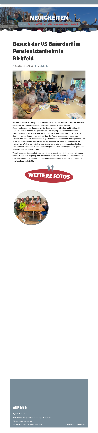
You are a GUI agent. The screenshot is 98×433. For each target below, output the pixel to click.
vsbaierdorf (44, 66)
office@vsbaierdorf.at (23, 421)
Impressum (81, 424)
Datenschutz (70, 424)
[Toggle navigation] (84, 2)
